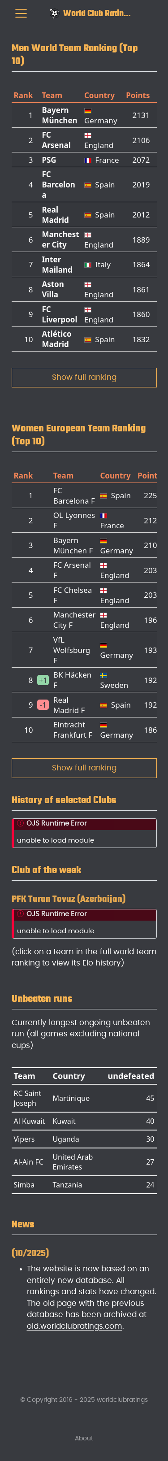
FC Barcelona (58, 184)
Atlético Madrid (56, 339)
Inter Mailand (57, 264)
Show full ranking (84, 377)
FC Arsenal (56, 140)
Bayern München (59, 115)
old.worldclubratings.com (74, 1326)
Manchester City (60, 239)
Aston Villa (53, 289)
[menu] (21, 13)
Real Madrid (55, 214)
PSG (49, 160)
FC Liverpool (59, 314)
